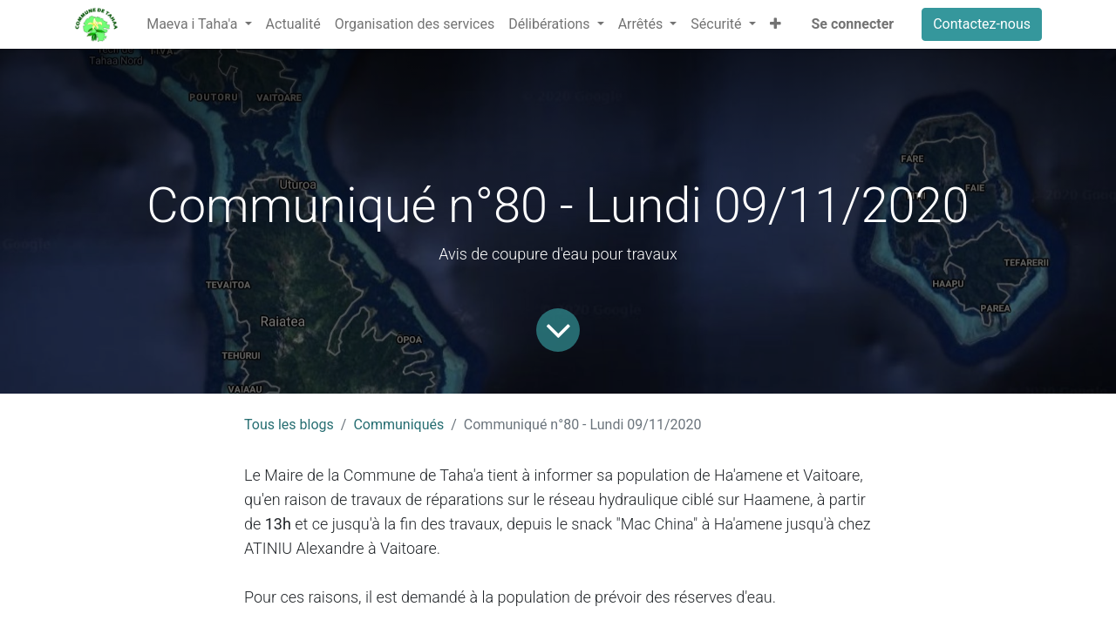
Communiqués (398, 424)
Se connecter (853, 24)
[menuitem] (293, 24)
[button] (775, 24)
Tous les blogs (289, 424)
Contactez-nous (982, 24)
